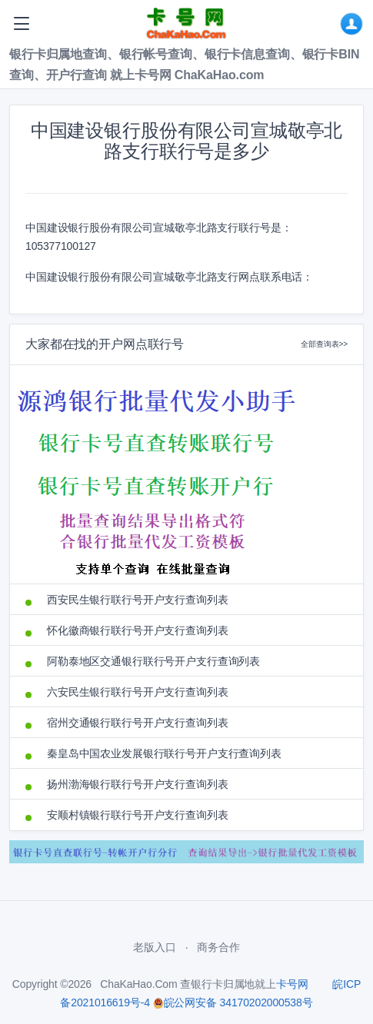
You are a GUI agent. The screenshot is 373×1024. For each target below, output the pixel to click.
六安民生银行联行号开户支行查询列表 (137, 692)
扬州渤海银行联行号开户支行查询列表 (137, 784)
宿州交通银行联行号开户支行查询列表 (137, 722)
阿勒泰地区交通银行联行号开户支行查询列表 (153, 661)
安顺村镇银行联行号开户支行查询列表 (137, 815)
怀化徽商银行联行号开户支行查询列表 (137, 630)
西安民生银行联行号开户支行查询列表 (137, 599)
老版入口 (154, 947)
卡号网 (292, 984)
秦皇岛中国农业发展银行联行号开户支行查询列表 (164, 753)
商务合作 (218, 947)
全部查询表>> (324, 344)
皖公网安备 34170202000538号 (233, 1002)
